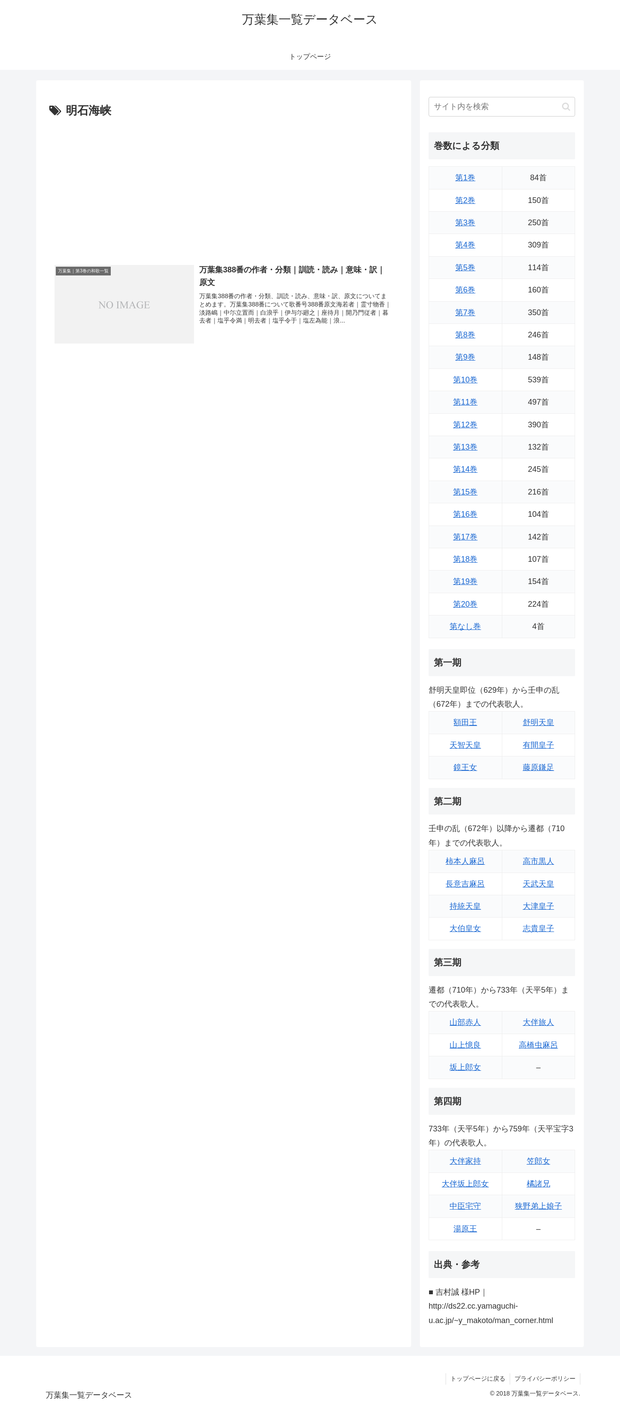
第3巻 (465, 222)
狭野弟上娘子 (538, 1206)
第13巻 (465, 447)
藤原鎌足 (538, 767)
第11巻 (465, 402)
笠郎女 (538, 1161)
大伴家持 (465, 1161)
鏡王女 (465, 767)
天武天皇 (538, 884)
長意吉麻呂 (465, 884)
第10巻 (465, 379)
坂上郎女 (465, 1067)
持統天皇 (465, 906)
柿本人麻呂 (465, 861)
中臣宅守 (465, 1206)
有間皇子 (538, 745)
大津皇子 (538, 906)
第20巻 (465, 604)
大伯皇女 (465, 928)
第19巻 (465, 581)
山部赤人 (465, 1022)
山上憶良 (465, 1045)
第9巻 (465, 357)
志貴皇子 (538, 928)
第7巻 (465, 312)
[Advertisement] (223, 186)
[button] (566, 107)
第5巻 (465, 267)
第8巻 (465, 334)
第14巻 (465, 469)
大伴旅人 (538, 1022)
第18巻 (465, 559)
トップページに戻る (477, 1378)
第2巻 (465, 200)
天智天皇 (465, 745)
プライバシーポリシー (545, 1378)
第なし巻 (465, 626)
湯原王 (465, 1228)
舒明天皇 (538, 722)
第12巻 (465, 424)
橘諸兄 (538, 1183)
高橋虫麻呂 (538, 1045)
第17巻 (465, 537)
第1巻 (465, 177)
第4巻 (465, 245)
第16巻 (465, 514)
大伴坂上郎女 (465, 1183)
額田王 (465, 722)
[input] (502, 107)
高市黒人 (538, 861)
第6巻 (465, 289)
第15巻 (465, 492)
